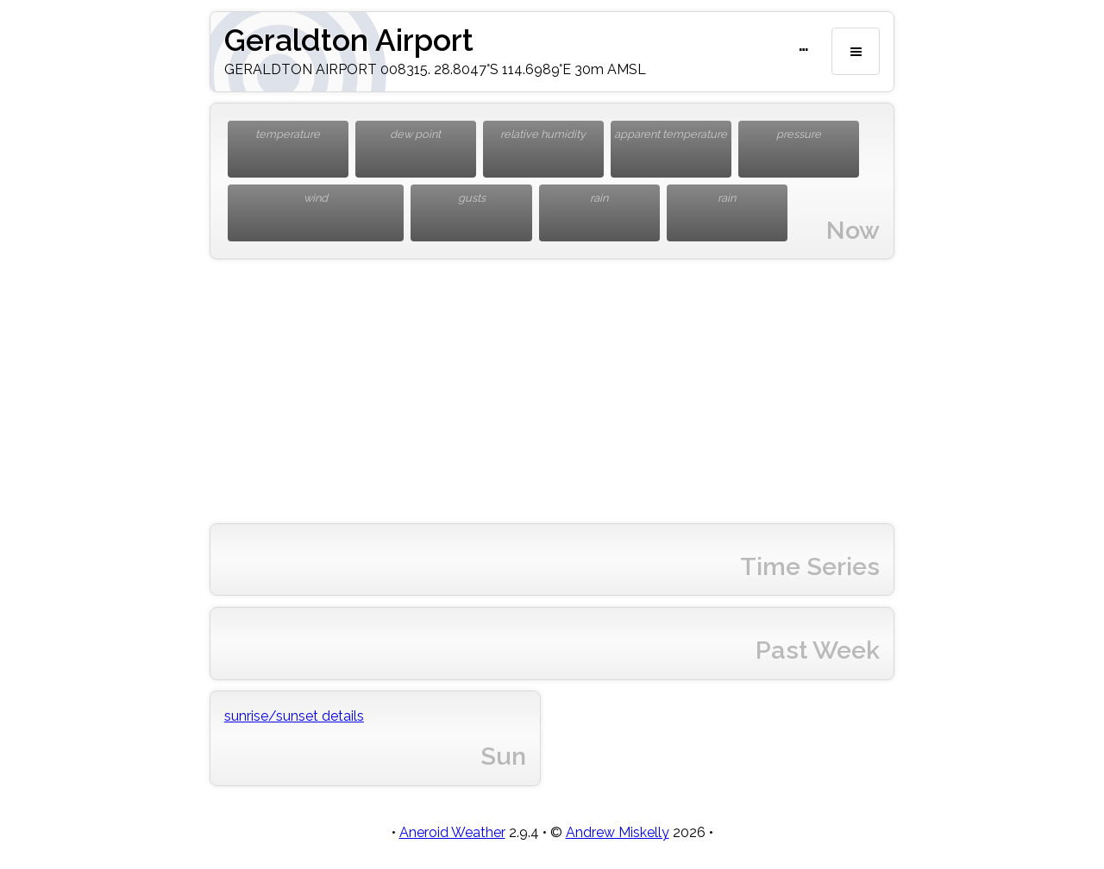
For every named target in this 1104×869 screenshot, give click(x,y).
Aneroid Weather (452, 832)
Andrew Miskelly (617, 832)
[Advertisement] (552, 391)
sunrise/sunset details (294, 716)
